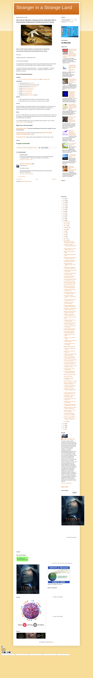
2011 (64, 427)
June (65, 232)
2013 (64, 423)
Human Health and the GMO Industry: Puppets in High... (70, 282)
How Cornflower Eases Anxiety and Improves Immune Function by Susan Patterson (72, 106)
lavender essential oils (28, 89)
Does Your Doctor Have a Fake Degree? (72, 144)
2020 (64, 209)
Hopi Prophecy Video (68, 376)
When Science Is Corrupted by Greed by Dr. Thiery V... (70, 258)
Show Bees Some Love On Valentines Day (69, 369)
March (65, 238)
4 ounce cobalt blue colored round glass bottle (29, 79)
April (65, 236)
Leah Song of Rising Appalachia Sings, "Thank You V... (69, 264)
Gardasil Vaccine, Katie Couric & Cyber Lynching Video (70, 268)
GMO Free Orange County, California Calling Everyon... (70, 306)
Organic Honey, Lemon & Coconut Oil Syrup (69, 303)
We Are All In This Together (69, 416)
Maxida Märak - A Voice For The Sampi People (69, 396)
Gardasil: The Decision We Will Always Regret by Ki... (70, 355)
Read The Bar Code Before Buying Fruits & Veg (69, 277)
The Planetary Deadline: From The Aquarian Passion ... (70, 293)
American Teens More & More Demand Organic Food (70, 323)
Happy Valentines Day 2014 (69, 346)
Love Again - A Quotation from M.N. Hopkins (70, 326)
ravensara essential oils (28, 88)
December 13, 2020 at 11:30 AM (26, 173)
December (66, 222)
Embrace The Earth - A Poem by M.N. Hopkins (70, 411)
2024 (64, 202)
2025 (64, 200)
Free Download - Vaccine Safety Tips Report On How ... (70, 390)
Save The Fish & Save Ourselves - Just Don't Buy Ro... (70, 296)
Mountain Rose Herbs (21, 128)
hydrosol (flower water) (21, 122)
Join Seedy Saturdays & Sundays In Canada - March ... (70, 245)
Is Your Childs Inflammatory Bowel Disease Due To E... (70, 372)
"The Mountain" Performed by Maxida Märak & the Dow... (70, 405)
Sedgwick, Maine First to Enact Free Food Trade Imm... (70, 408)
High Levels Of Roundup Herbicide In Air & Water (69, 242)
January (65, 421)
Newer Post (19, 179)
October (65, 225)
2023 (64, 204)
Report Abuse (64, 486)
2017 (64, 215)
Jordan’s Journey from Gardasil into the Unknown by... (70, 360)
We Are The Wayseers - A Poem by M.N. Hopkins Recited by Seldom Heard (72, 133)
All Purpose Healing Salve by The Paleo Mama (70, 321)
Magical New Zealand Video (69, 284)
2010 (64, 429)
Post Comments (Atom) (27, 181)
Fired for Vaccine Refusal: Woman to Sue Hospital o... (70, 414)
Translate (69, 21)
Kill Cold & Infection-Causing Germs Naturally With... (69, 329)
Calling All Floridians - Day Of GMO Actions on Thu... (70, 249)
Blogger (51, 642)
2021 (64, 207)
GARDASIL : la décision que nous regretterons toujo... (69, 357)
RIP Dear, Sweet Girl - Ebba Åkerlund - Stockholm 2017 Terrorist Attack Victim (72, 119)
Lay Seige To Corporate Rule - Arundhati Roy (70, 402)
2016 (64, 216)
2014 (64, 220)
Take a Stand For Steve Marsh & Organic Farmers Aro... (70, 363)
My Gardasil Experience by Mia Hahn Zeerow (70, 271)
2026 (64, 198)
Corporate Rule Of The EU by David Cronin (70, 399)
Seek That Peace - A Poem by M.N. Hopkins (72, 156)
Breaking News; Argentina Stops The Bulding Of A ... (69, 332)
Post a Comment (21, 176)
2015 (64, 218)
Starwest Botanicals (21, 132)
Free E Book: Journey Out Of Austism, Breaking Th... (70, 386)
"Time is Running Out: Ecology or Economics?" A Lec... (70, 280)
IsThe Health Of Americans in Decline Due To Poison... (70, 261)
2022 (64, 206)
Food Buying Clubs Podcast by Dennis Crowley (70, 341)
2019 (64, 211)
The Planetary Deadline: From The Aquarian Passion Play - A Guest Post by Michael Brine (72, 94)
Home (36, 179)
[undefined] (3, 652)
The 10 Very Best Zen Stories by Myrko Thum (70, 290)
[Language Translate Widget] (69, 20)
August (65, 229)
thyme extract (30, 94)
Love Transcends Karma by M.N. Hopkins (69, 344)
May (65, 234)
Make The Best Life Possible (69, 374)
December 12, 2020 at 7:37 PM (26, 159)
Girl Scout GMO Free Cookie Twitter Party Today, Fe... (69, 393)
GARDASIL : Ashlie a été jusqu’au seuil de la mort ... (70, 315)
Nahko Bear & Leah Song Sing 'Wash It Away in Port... (70, 309)
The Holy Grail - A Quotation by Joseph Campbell (70, 274)
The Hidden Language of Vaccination (69, 379)
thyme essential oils (27, 93)
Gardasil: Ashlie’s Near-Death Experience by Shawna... (70, 312)
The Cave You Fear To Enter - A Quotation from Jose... (70, 300)
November (66, 223)
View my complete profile (66, 483)
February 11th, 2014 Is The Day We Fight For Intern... (70, 366)
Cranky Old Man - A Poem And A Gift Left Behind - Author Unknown (72, 81)
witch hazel (31, 83)
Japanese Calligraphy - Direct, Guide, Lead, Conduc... (70, 383)
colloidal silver (33, 86)
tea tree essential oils (27, 91)
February (66, 240)
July (65, 231)
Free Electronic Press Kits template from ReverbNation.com (62, 563)
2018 (64, 213)
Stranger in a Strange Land (44, 7)
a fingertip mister (46, 79)
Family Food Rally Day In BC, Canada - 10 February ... (70, 418)
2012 (64, 425)
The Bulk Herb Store (21, 137)
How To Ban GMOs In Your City (70, 381)
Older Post (54, 179)
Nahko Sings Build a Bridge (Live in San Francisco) (69, 287)
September (66, 227)
